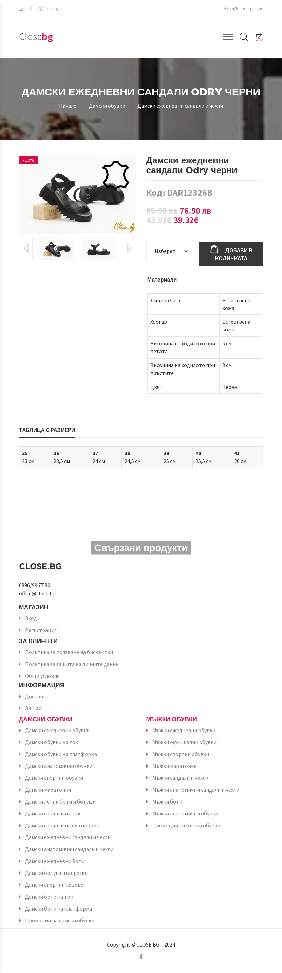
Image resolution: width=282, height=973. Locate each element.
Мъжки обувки (171, 719)
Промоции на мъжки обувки (186, 825)
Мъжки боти (167, 801)
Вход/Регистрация (243, 8)
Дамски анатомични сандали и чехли (69, 849)
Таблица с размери (47, 430)
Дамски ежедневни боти (54, 861)
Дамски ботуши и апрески (56, 872)
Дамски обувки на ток (51, 742)
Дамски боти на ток (49, 896)
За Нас (33, 708)
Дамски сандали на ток (52, 813)
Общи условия (42, 675)
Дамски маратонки (48, 789)
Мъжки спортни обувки (180, 754)
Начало (68, 105)
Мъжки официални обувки (184, 742)
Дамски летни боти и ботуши (60, 801)
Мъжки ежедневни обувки (183, 730)
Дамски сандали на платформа (62, 825)
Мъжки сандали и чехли (180, 777)
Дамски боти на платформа (58, 908)
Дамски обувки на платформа (61, 754)
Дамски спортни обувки (54, 777)
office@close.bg (39, 8)
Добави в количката (234, 254)
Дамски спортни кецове (54, 884)
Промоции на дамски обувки (59, 920)
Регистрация (41, 630)
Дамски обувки (107, 105)
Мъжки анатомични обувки (185, 813)
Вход (31, 618)
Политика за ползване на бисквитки (69, 652)
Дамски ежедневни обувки (57, 730)
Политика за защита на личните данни (72, 664)
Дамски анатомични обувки (58, 765)
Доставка (37, 696)
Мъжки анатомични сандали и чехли (195, 789)
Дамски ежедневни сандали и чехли (180, 105)
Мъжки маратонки (174, 765)
